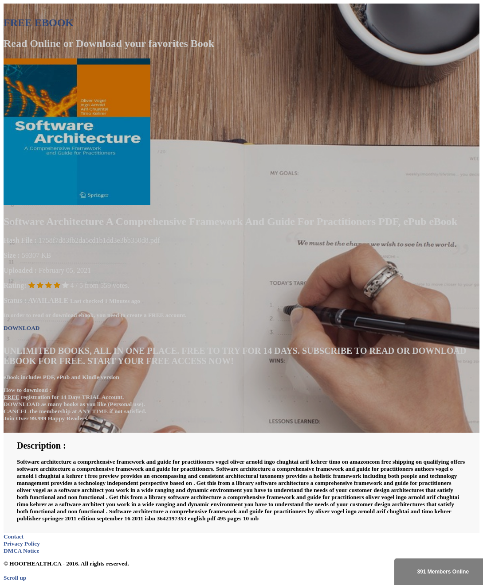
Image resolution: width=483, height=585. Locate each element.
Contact (14, 536)
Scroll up (15, 577)
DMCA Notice (21, 550)
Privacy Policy (22, 543)
